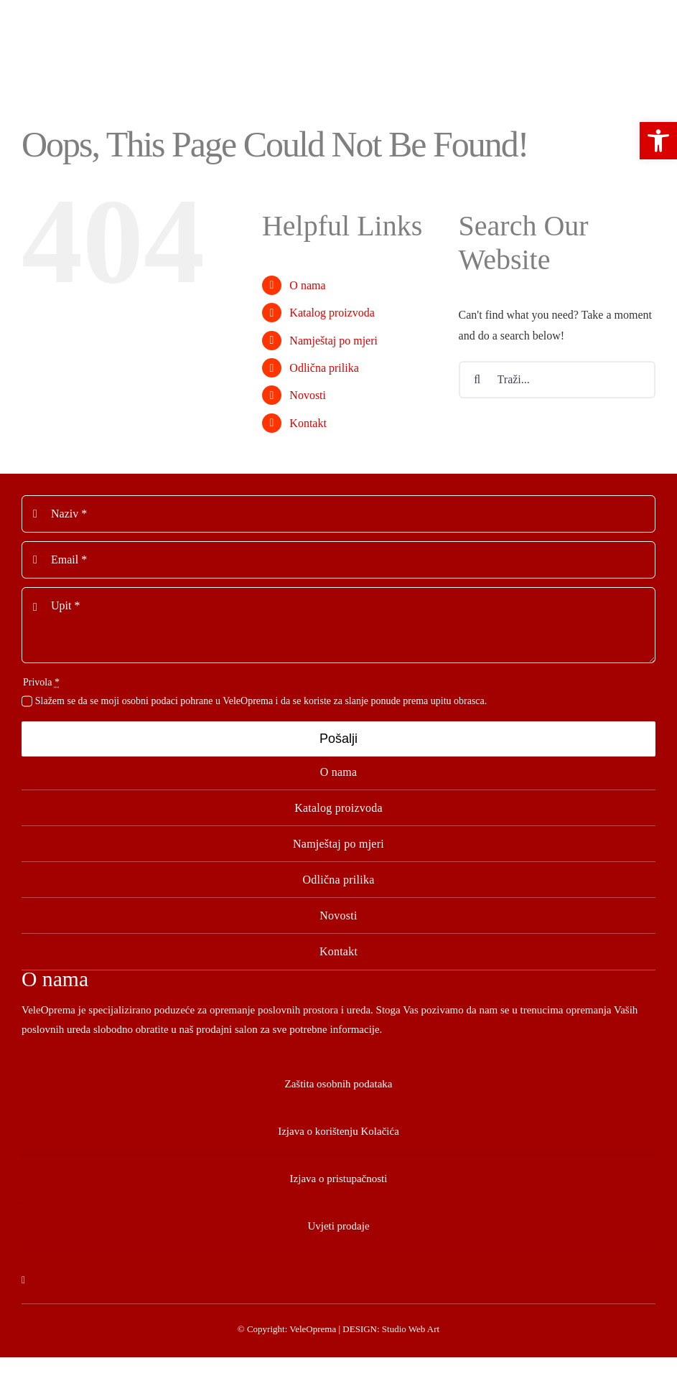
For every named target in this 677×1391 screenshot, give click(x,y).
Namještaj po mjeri (333, 340)
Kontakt (308, 423)
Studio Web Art (410, 1329)
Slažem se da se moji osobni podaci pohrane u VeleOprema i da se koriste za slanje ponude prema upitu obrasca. (261, 701)
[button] (658, 140)
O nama (307, 285)
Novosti (307, 395)
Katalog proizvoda (332, 312)
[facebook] (23, 1280)
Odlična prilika (323, 368)
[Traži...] (557, 379)
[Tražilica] (477, 379)
